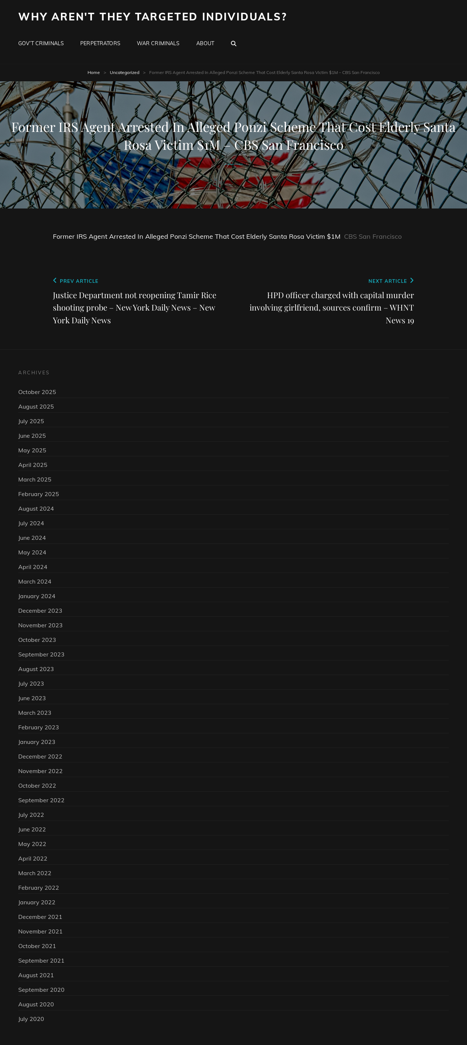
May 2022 (32, 843)
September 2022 (41, 800)
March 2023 (34, 712)
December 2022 (40, 756)
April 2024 (32, 566)
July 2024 (31, 523)
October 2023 (37, 639)
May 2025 (32, 450)
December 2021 (40, 916)
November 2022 (40, 771)
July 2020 (31, 1018)
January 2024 (36, 596)
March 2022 (34, 873)
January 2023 (36, 741)
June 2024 (32, 537)
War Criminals (158, 43)
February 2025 (38, 494)
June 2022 (32, 829)
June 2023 (32, 698)
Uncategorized (124, 72)
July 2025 (31, 421)
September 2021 (41, 960)
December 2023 (40, 610)
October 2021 (37, 946)
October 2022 (37, 785)
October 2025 (37, 391)
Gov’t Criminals (41, 43)
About (205, 43)
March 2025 (34, 479)
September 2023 (41, 654)
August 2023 (36, 668)
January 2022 (36, 902)
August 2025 (36, 406)
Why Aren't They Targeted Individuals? (152, 16)
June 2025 (32, 435)
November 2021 (40, 931)
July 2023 (31, 683)
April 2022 (32, 858)
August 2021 (36, 975)
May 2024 (32, 552)
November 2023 (40, 625)
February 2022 (38, 887)
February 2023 (38, 727)
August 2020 (36, 1004)
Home (94, 72)
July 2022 (31, 814)
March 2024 (34, 581)
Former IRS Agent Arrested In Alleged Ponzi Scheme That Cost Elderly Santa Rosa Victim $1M (196, 236)
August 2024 (36, 508)
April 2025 (32, 464)
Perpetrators (100, 43)
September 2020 (41, 989)
